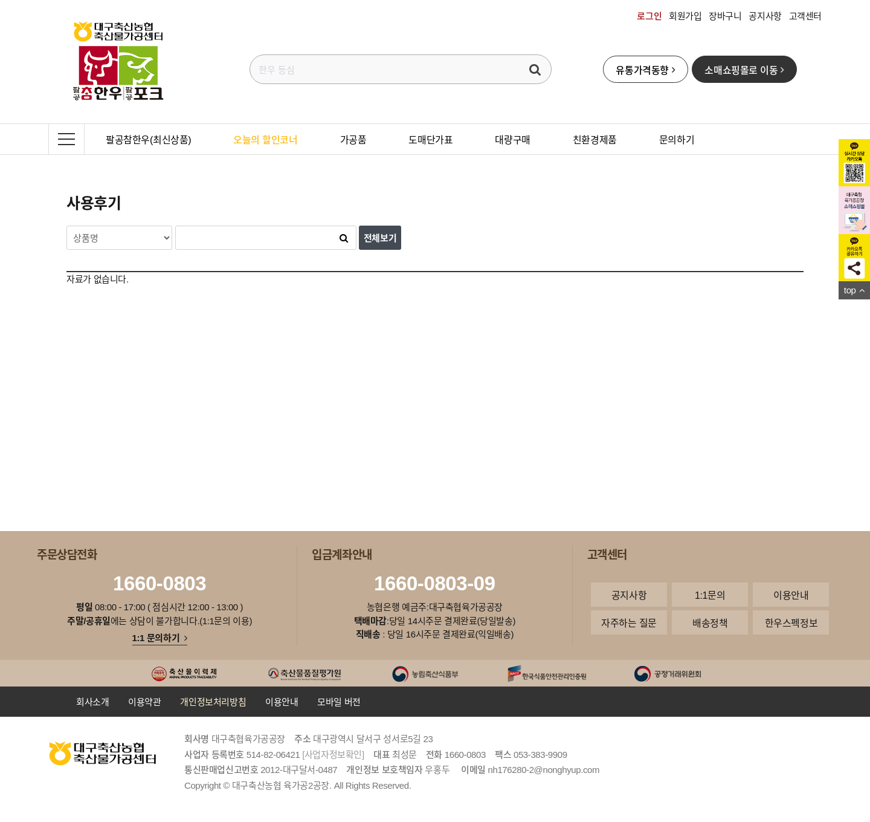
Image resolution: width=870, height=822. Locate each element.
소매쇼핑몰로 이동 (744, 69)
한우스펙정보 (791, 622)
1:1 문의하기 (159, 637)
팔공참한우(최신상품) (148, 139)
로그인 (649, 15)
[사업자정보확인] (333, 754)
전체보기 (380, 237)
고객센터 (805, 15)
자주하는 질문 (629, 622)
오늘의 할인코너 (265, 139)
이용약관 (144, 701)
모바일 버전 (339, 701)
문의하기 (676, 139)
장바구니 (725, 15)
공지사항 (765, 15)
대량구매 (512, 139)
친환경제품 (595, 139)
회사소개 (92, 701)
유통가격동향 (645, 69)
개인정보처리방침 (213, 701)
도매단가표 (430, 139)
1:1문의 (710, 594)
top (854, 289)
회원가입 (685, 15)
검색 (535, 69)
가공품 (353, 139)
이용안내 (790, 594)
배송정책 (709, 622)
